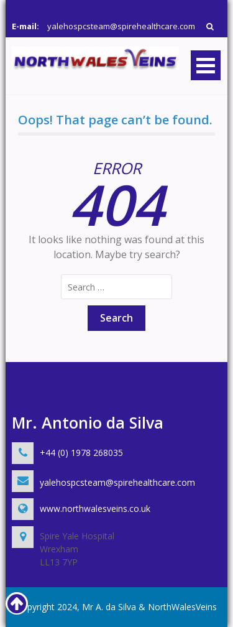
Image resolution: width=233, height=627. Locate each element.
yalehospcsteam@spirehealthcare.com (121, 26)
